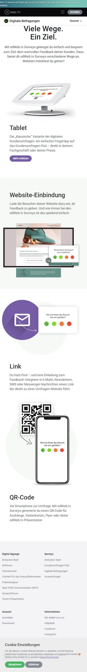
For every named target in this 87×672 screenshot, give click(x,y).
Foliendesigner (10, 582)
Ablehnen (33, 667)
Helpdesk (49, 623)
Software (7, 565)
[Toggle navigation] (62, 12)
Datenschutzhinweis (49, 660)
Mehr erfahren (20, 160)
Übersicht (76, 21)
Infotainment (9, 571)
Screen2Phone (10, 593)
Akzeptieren (15, 667)
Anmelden (75, 12)
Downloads (8, 623)
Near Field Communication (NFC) (20, 587)
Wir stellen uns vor (54, 617)
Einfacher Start (10, 559)
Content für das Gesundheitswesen (21, 576)
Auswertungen (52, 576)
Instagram (50, 634)
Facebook (49, 628)
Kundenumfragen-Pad (56, 565)
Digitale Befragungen (56, 571)
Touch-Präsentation (13, 599)
